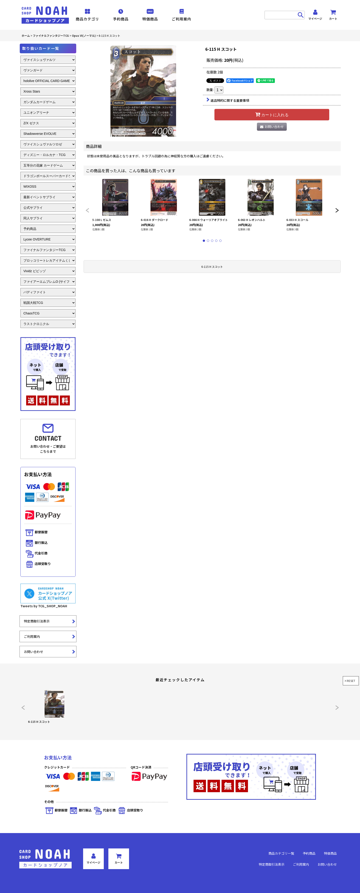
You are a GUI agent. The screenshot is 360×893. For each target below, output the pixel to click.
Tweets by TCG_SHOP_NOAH (43, 606)
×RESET (349, 681)
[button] (87, 210)
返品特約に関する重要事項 (227, 100)
